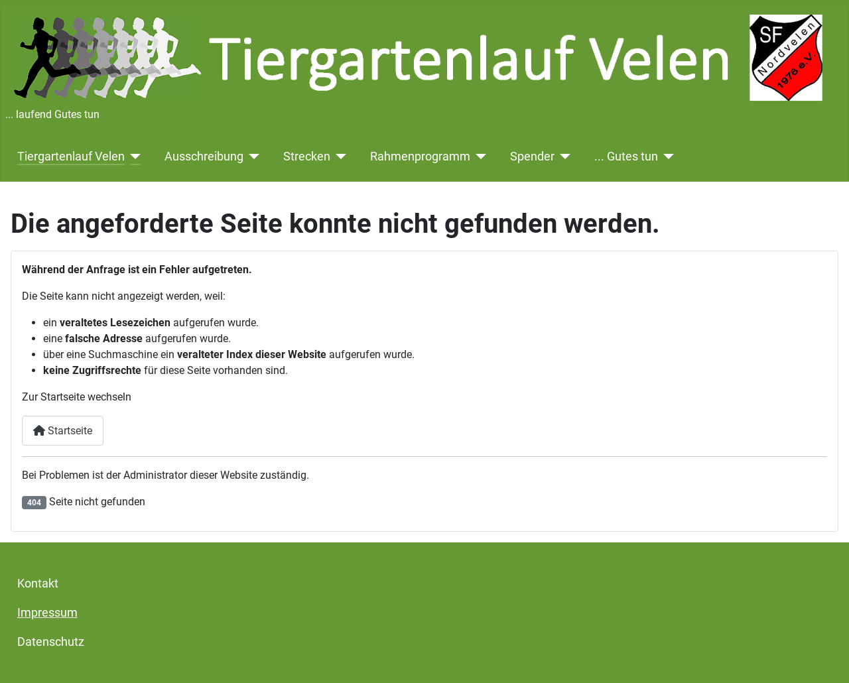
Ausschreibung (203, 156)
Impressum (47, 612)
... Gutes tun (626, 156)
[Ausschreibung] (251, 156)
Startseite (62, 430)
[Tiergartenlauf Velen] (133, 156)
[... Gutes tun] (666, 156)
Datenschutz (50, 642)
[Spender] (563, 156)
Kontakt (37, 583)
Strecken (306, 156)
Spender (532, 156)
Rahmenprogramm (420, 156)
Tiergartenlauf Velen (71, 156)
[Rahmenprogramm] (478, 156)
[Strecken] (338, 156)
